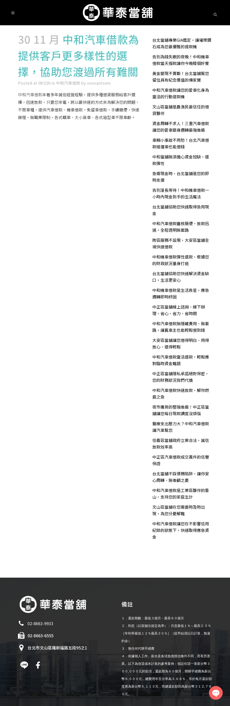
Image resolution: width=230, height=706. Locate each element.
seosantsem (99, 83)
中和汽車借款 (68, 83)
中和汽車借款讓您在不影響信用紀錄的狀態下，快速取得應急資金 (180, 530)
